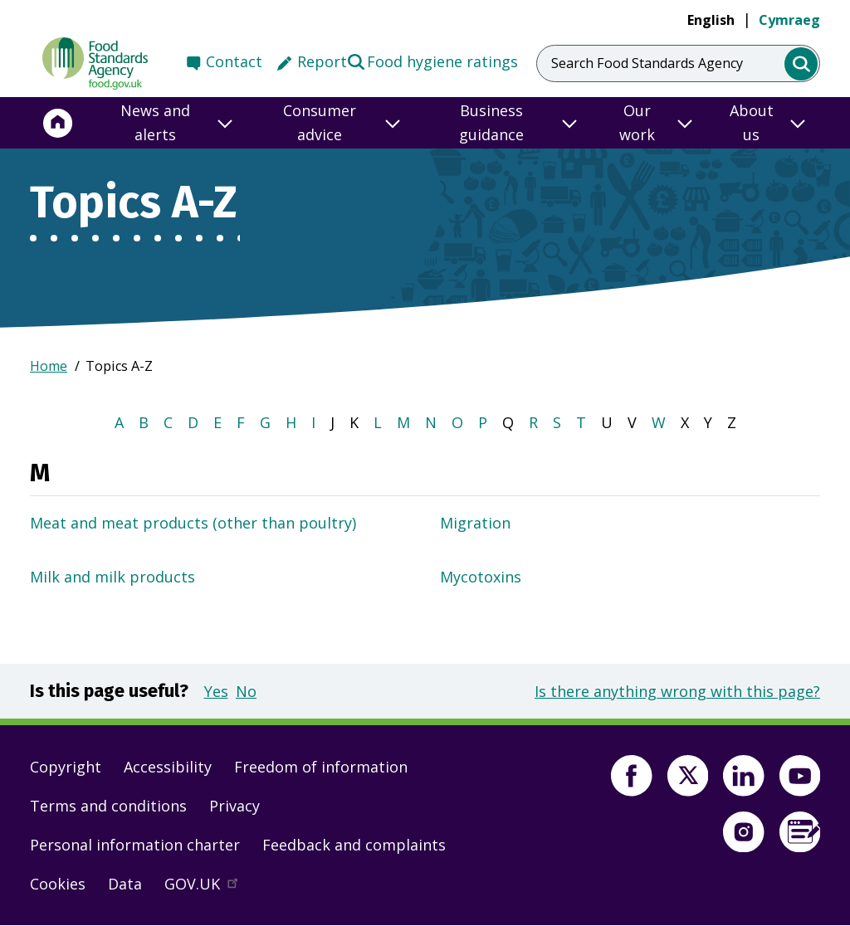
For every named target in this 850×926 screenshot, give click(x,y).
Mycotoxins (480, 577)
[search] (801, 64)
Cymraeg (789, 20)
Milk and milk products (112, 577)
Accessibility (168, 767)
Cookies (57, 884)
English (711, 20)
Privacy (234, 806)
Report (322, 61)
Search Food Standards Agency (647, 63)
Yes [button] (216, 691)
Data (125, 884)
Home (48, 366)
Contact (234, 61)
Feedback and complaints (354, 845)
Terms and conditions (108, 806)
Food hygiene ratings (432, 60)
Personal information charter (135, 845)
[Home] (58, 123)
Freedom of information (321, 767)
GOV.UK (208, 888)
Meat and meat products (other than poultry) (193, 523)
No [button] (246, 691)
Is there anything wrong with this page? (677, 691)
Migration (475, 523)
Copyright (65, 767)
